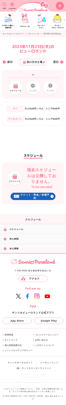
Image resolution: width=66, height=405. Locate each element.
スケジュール (33, 34)
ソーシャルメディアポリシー (19, 350)
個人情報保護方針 (13, 345)
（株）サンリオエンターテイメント (33, 368)
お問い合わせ (41, 340)
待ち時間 (11, 239)
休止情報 (11, 248)
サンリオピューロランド (13, 34)
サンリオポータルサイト (20, 362)
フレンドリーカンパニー (47, 335)
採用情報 (9, 335)
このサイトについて (44, 345)
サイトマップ (11, 340)
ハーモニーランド (49, 362)
